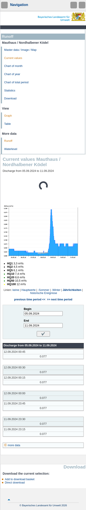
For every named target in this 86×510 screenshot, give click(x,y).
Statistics (9, 90)
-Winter (55, 290)
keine (16, 290)
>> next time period (59, 299)
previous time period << (29, 299)
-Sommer (43, 290)
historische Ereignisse (43, 293)
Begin (27, 309)
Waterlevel (10, 149)
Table (7, 123)
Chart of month (13, 66)
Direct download (15, 482)
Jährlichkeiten (72, 290)
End (26, 320)
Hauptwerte (28, 290)
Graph (8, 115)
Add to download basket (19, 479)
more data (14, 445)
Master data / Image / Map (20, 49)
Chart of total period (16, 82)
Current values (13, 58)
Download (10, 98)
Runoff (8, 140)
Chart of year (12, 74)
